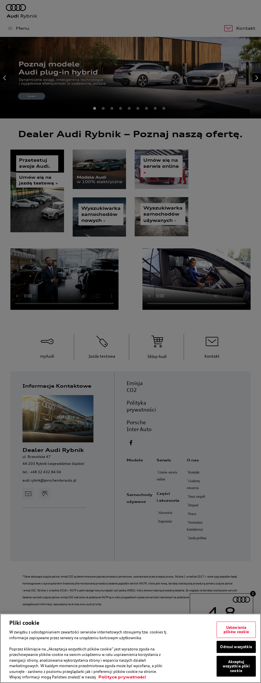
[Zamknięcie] (254, 648)
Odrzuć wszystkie (236, 646)
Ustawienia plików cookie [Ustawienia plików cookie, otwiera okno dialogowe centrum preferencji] (236, 629)
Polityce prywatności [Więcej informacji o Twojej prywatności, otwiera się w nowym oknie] (122, 677)
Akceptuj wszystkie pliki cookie (236, 666)
